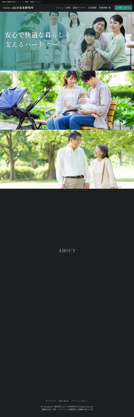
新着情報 (103, 7)
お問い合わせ (123, 7)
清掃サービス (79, 7)
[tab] (23, 88)
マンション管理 (63, 7)
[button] (110, 8)
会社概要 (92, 7)
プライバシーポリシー (79, 401)
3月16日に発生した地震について (71, 90)
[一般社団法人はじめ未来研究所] (17, 7)
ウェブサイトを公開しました (68, 95)
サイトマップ (51, 401)
